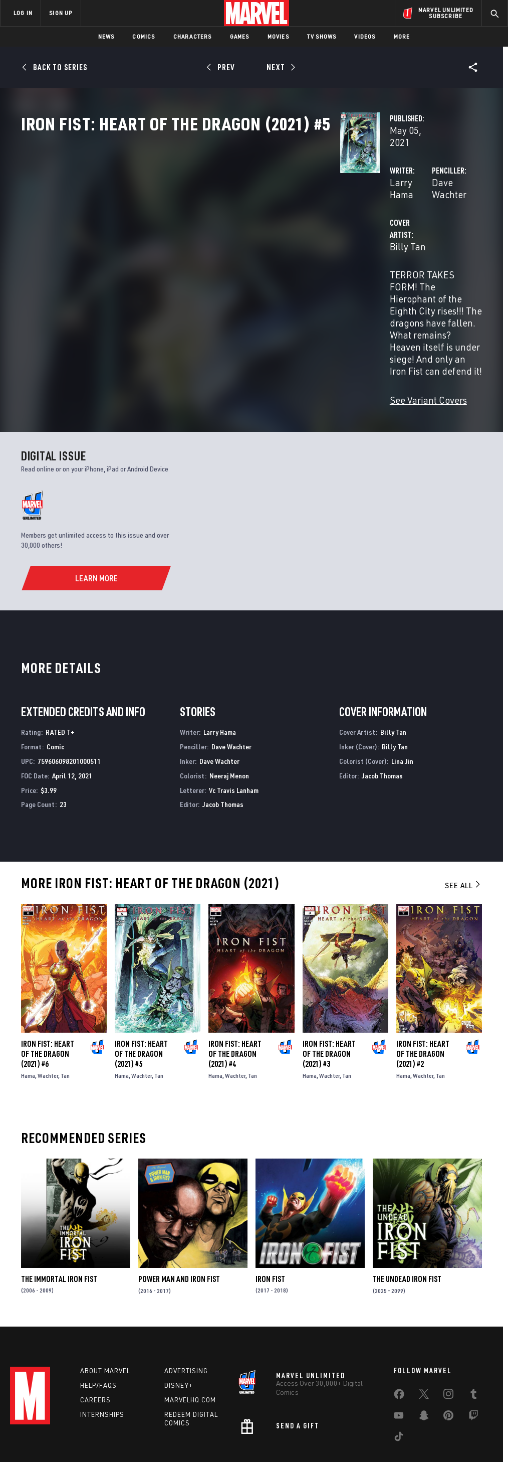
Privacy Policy (89, 1425)
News (106, 36)
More (402, 36)
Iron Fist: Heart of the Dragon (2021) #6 (47, 989)
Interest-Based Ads (451, 1425)
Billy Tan (184, 254)
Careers (95, 1338)
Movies (278, 36)
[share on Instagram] (448, 1334)
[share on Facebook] (399, 1335)
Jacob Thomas (222, 740)
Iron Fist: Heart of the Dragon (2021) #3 (329, 989)
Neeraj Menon (229, 711)
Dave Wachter (349, 214)
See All (463, 821)
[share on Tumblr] (473, 1334)
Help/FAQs (98, 1324)
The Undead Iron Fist (407, 1215)
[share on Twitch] (473, 1356)
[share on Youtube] (399, 1356)
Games (239, 36)
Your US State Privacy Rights (155, 1425)
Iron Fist (270, 1215)
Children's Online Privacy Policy (311, 1425)
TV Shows (322, 36)
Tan (65, 1011)
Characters (192, 36)
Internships (102, 1353)
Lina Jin (402, 697)
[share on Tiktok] (399, 1377)
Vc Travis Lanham (234, 726)
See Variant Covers (204, 336)
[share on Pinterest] (448, 1356)
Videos (364, 36)
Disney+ (178, 1324)
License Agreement (389, 1425)
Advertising (186, 1309)
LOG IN (23, 13)
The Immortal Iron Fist (59, 1215)
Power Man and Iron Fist (179, 1215)
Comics (143, 36)
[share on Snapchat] (424, 1356)
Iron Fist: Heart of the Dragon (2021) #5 (141, 989)
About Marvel (105, 1309)
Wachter (48, 1011)
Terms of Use (43, 1425)
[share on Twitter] (424, 1334)
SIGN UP (60, 13)
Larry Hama (190, 214)
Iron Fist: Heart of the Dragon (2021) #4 (235, 989)
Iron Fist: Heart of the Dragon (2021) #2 (422, 989)
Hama (28, 1011)
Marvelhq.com (190, 1338)
